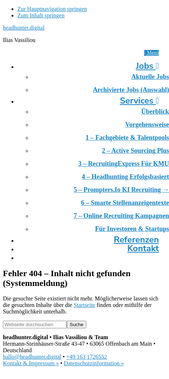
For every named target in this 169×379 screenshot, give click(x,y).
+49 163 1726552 (86, 357)
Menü (151, 52)
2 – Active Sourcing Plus (135, 150)
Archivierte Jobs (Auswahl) (131, 89)
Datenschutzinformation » (94, 363)
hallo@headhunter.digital (32, 357)
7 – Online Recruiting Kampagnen (121, 215)
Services (139, 100)
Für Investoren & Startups (132, 228)
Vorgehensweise (147, 124)
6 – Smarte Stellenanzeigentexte (125, 202)
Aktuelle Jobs (150, 76)
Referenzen (136, 239)
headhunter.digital (23, 28)
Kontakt (143, 248)
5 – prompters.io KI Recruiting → (121, 189)
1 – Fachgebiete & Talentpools (127, 137)
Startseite (84, 305)
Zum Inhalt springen (41, 15)
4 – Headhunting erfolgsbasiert (125, 176)
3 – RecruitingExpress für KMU (123, 163)
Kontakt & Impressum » (31, 363)
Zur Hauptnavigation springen (52, 9)
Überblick (155, 111)
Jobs (147, 66)
